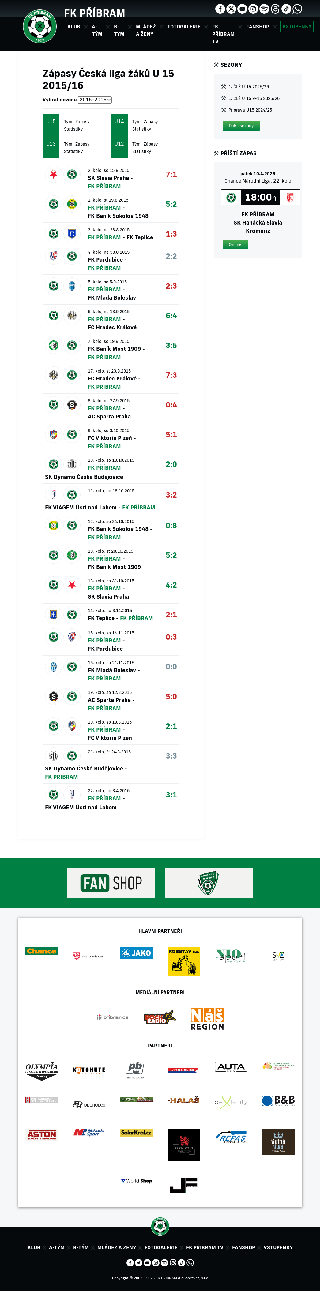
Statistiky (73, 129)
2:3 (171, 285)
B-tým (81, 1247)
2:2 (171, 256)
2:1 (171, 614)
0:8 (171, 525)
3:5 (171, 345)
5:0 (171, 696)
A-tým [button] (97, 30)
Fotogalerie (184, 27)
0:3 (171, 637)
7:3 (171, 375)
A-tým (57, 1247)
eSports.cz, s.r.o (194, 1278)
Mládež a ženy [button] (146, 30)
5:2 (171, 204)
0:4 (171, 404)
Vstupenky (296, 26)
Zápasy (82, 121)
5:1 (171, 434)
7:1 (171, 174)
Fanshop (257, 27)
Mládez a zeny (116, 1247)
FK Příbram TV (223, 34)
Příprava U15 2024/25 (250, 110)
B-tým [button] (119, 30)
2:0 (171, 464)
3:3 (171, 755)
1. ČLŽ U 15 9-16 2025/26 (254, 98)
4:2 (171, 584)
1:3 (171, 233)
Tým (68, 121)
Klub (34, 1247)
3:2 (171, 494)
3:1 (171, 794)
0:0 (171, 666)
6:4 (171, 315)
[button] (241, 126)
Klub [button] (73, 27)
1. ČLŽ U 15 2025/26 (248, 86)
